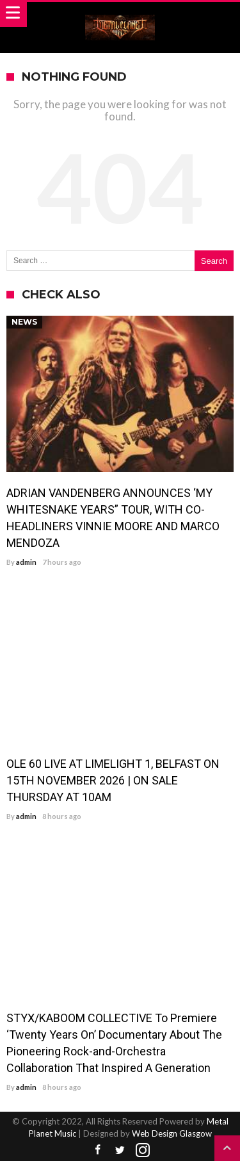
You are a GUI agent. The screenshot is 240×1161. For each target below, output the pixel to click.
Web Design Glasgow (172, 1133)
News (24, 322)
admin (26, 562)
